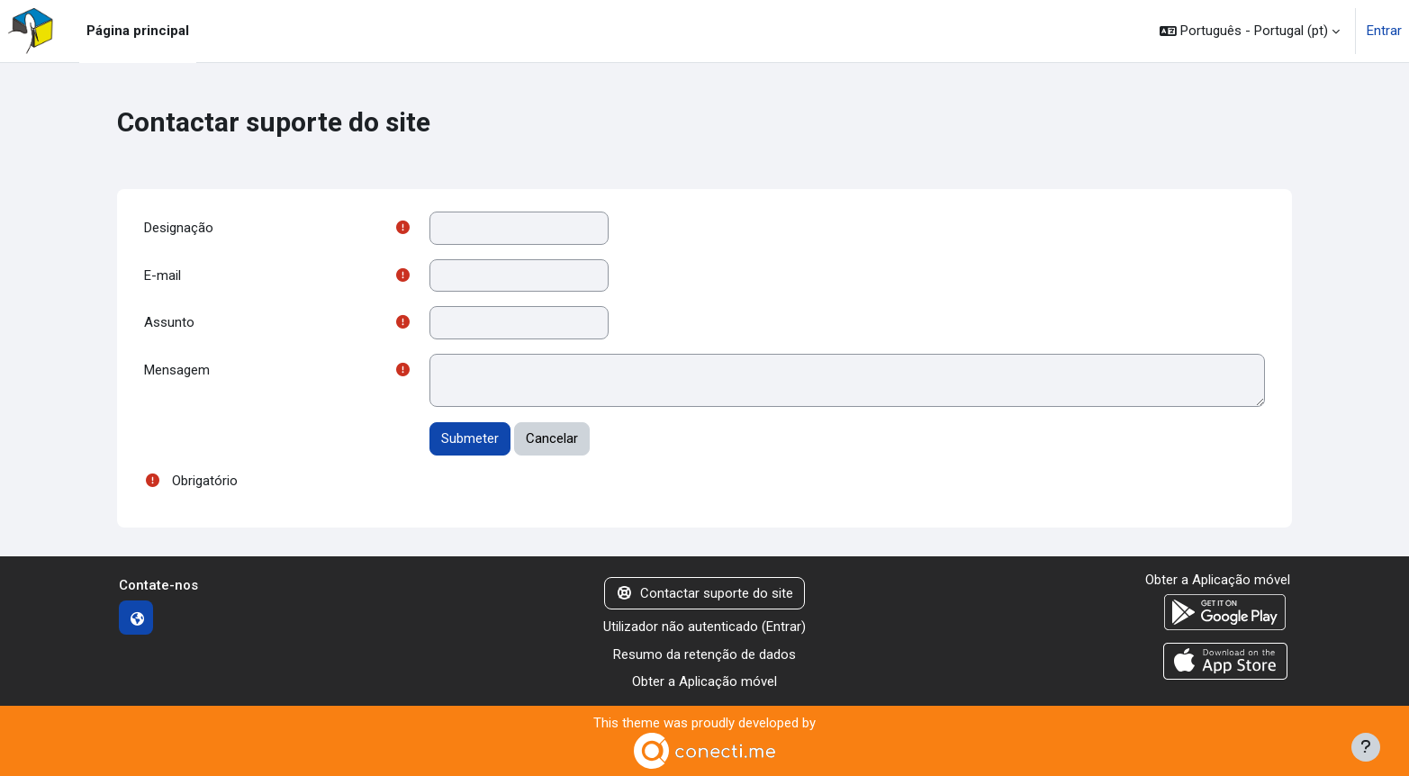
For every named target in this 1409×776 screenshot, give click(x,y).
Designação (178, 228)
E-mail (162, 275)
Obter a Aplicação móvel (704, 681)
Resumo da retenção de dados (704, 654)
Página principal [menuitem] (137, 31)
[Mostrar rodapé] (1365, 747)
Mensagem (177, 370)
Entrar (1384, 31)
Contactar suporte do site (704, 593)
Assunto (169, 322)
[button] (1249, 31)
